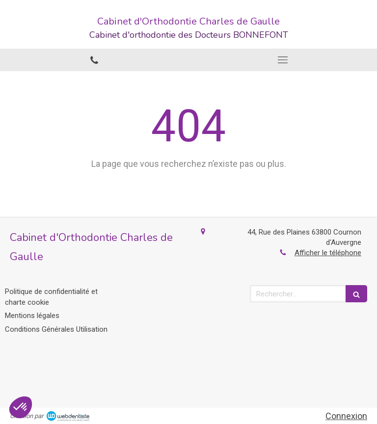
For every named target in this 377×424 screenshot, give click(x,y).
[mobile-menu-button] (282, 60)
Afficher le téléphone (328, 252)
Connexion (346, 416)
